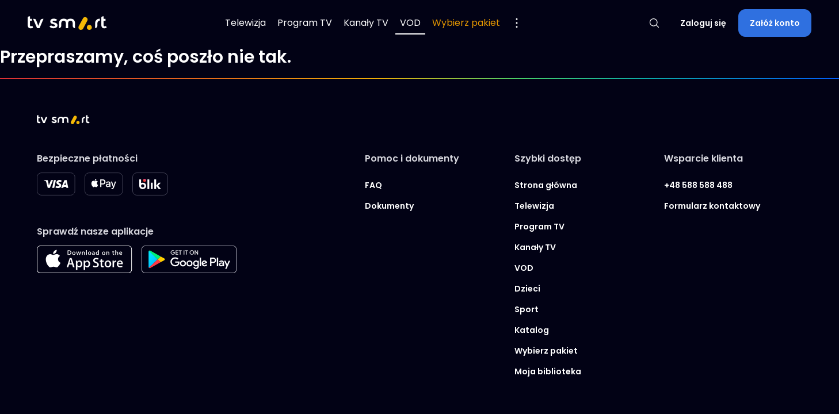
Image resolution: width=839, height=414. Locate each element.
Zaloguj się (703, 23)
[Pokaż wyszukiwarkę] (654, 23)
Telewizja (245, 22)
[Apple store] (84, 270)
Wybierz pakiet (466, 22)
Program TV (304, 22)
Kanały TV (366, 22)
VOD (410, 22)
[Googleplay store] (189, 270)
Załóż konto (775, 23)
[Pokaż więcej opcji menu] (517, 23)
